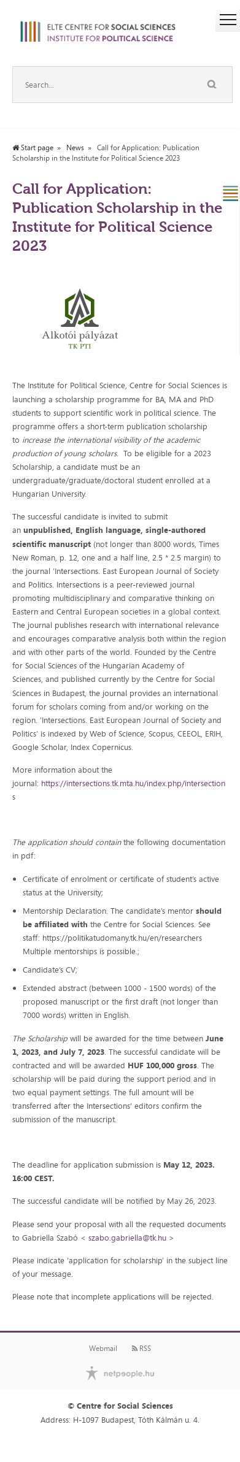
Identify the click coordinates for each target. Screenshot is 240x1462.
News (75, 148)
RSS (141, 1348)
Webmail (103, 1348)
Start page (32, 148)
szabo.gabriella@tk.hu (127, 1237)
